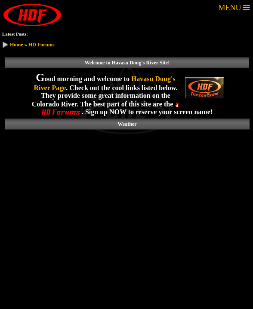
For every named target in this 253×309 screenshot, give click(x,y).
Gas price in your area (103, 33)
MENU (234, 7)
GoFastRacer (197, 33)
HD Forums (41, 45)
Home (16, 45)
